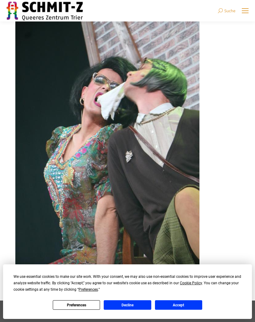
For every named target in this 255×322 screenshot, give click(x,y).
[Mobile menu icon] (245, 10)
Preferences (76, 305)
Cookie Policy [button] (191, 283)
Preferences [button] (88, 289)
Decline (127, 305)
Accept (178, 305)
